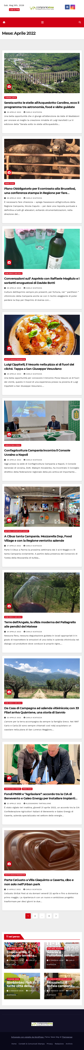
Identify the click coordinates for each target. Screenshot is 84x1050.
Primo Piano (9, 183)
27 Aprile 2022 (14, 546)
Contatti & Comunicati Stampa (31, 1044)
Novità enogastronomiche (15, 359)
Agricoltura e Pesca (12, 445)
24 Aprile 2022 (14, 632)
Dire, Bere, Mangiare (15, 948)
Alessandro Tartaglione (37, 803)
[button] (80, 22)
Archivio (69, 1044)
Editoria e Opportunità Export (16, 531)
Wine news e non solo (13, 273)
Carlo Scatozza (33, 112)
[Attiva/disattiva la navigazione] (42, 22)
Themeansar (67, 1037)
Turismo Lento (10, 97)
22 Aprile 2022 (14, 718)
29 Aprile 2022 (14, 112)
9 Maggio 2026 (16, 960)
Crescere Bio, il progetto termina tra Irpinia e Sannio (21, 955)
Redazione (59, 1044)
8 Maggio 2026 (56, 960)
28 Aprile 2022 (14, 460)
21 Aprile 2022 (14, 889)
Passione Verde (13, 979)
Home (13, 1044)
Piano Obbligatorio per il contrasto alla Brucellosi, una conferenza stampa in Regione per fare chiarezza (40, 193)
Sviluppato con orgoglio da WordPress (27, 1037)
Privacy (50, 1044)
